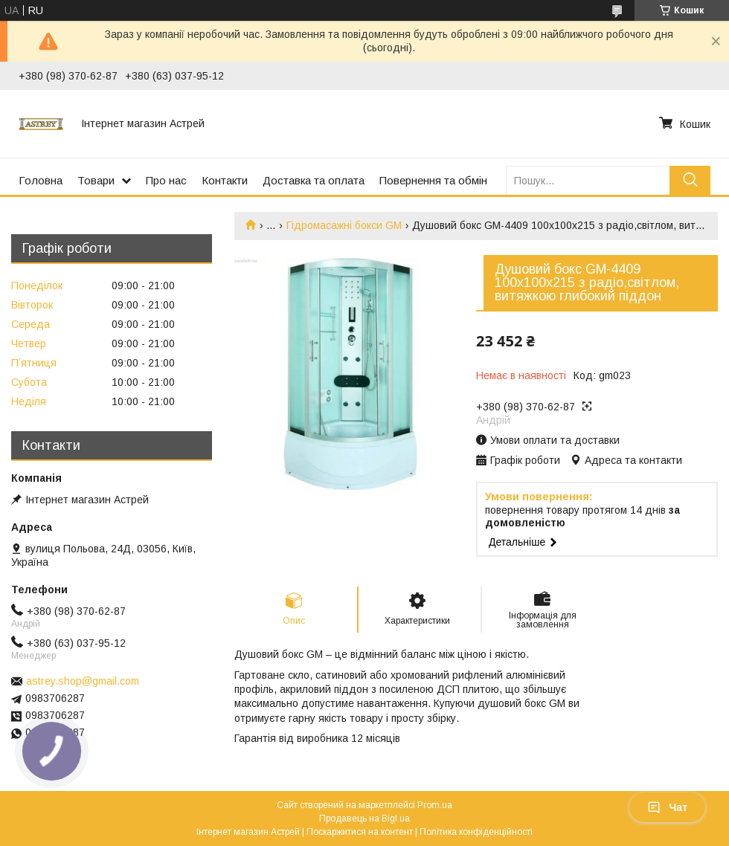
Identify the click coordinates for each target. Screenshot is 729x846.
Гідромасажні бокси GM (344, 225)
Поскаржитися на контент (359, 832)
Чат (667, 807)
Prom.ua (434, 805)
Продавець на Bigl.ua (364, 818)
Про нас (166, 180)
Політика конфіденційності (476, 832)
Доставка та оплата (313, 180)
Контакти (225, 180)
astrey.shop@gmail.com (82, 681)
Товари (96, 180)
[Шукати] (689, 180)
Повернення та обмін (433, 180)
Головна (40, 180)
